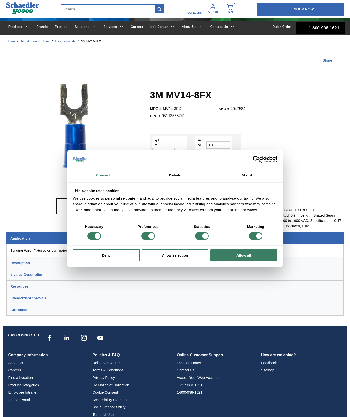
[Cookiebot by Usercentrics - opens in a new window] (256, 159)
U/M (199, 142)
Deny (106, 255)
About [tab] (246, 175)
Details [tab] (175, 175)
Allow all (243, 255)
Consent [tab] (103, 175)
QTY (157, 142)
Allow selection (175, 255)
